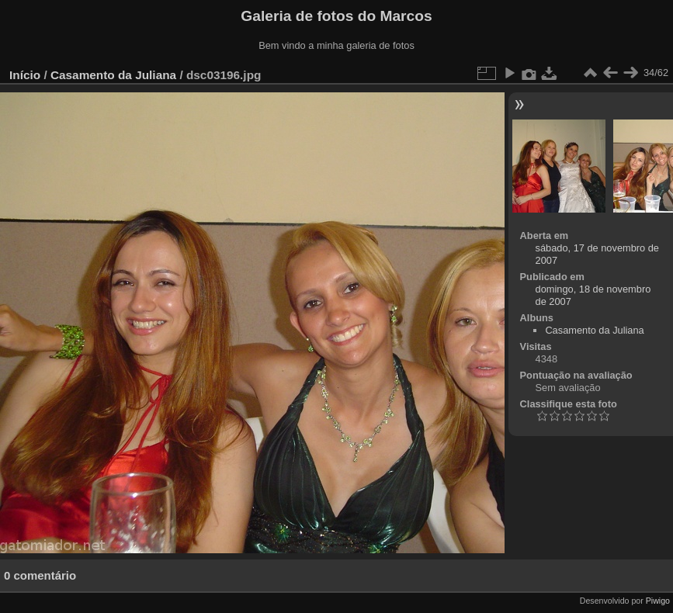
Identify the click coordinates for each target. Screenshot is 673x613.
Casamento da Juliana (113, 74)
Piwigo (658, 600)
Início (24, 74)
